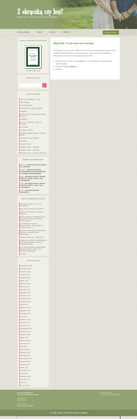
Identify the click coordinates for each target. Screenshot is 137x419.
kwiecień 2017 (26, 319)
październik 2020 (26, 266)
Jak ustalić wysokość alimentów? (30, 191)
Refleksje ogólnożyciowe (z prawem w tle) (33, 134)
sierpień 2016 (25, 334)
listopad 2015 (25, 355)
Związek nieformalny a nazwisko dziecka (32, 213)
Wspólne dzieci (26, 144)
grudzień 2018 (26, 293)
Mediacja (24, 119)
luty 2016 (24, 346)
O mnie (39, 32)
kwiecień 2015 (26, 376)
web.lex (84, 413)
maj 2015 (24, 373)
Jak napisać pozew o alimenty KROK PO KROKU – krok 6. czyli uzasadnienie (33, 178)
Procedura (24, 127)
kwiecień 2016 (26, 340)
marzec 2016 (25, 343)
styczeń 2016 (25, 349)
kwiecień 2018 (26, 308)
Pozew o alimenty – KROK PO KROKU (31, 123)
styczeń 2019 (25, 290)
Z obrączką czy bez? (40, 12)
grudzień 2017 (26, 311)
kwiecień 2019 (26, 284)
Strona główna (23, 32)
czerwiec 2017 (26, 314)
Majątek (24, 111)
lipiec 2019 (24, 281)
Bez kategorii (25, 102)
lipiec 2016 (24, 337)
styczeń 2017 (25, 325)
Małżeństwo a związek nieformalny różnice (33, 115)
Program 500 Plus (27, 130)
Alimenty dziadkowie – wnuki (31, 99)
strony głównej (70, 66)
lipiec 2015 (24, 367)
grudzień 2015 (26, 352)
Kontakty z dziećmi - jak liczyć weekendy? (31, 205)
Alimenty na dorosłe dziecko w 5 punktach (34, 166)
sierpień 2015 (25, 364)
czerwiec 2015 (26, 370)
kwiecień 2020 (26, 272)
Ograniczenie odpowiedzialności (110, 394)
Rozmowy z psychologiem (30, 138)
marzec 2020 (25, 275)
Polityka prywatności (106, 393)
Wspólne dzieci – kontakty (30, 150)
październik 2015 (26, 358)
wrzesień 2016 (26, 331)
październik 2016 (26, 328)
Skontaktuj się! (111, 32)
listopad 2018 (25, 296)
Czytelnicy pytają (26, 105)
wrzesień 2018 (26, 299)
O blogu (52, 32)
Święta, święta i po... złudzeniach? (32, 237)
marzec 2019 (25, 287)
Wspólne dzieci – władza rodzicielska (33, 153)
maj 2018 (24, 305)
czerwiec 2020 (26, 269)
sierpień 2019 (25, 278)
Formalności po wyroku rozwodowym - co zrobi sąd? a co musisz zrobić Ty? (32, 225)
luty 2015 (24, 382)
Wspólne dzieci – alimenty (30, 147)
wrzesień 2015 (26, 361)
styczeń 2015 (25, 385)
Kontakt (66, 32)
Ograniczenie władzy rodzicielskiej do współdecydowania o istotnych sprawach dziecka (33, 171)
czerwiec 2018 (26, 302)
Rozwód (24, 141)
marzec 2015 (25, 379)
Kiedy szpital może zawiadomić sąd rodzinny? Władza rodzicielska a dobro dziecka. (33, 219)
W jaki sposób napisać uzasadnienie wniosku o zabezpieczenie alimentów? (33, 232)
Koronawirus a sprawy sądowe (31, 108)
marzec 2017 (25, 322)
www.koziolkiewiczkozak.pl (25, 405)
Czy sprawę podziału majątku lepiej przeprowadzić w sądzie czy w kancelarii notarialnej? (33, 249)
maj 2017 (24, 317)
